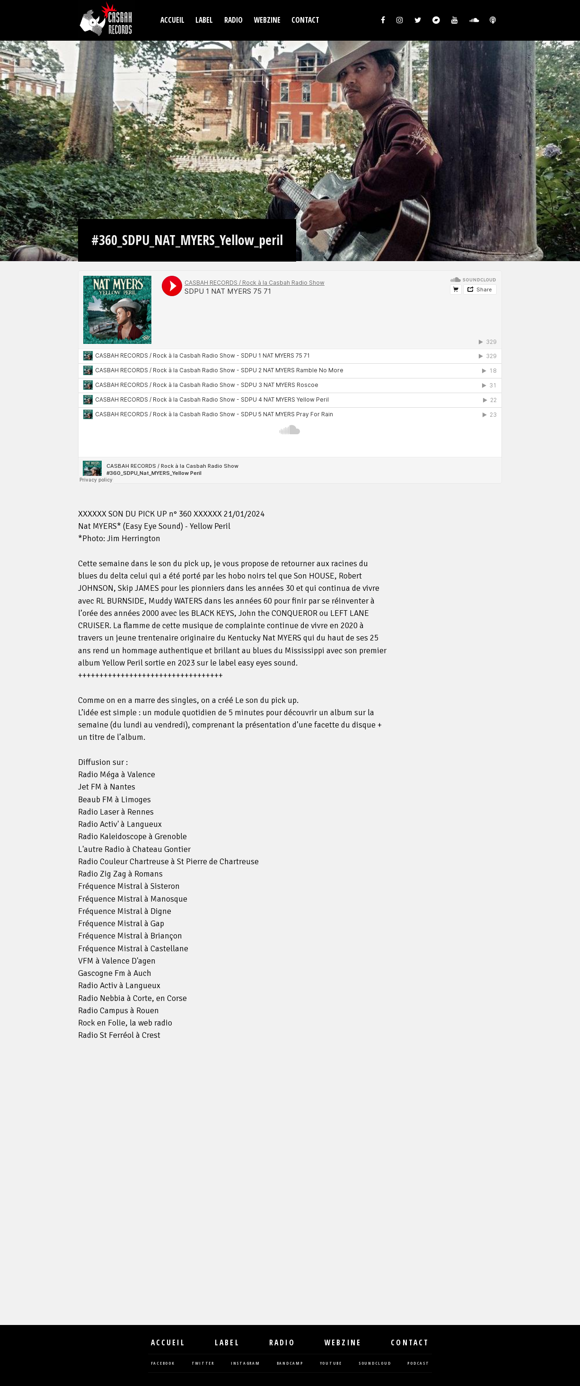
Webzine (267, 20)
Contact (305, 20)
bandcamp (290, 1363)
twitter (203, 1363)
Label (204, 20)
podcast (418, 1363)
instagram (245, 1363)
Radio (233, 20)
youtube (331, 1363)
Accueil (172, 20)
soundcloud (375, 1363)
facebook (163, 1363)
